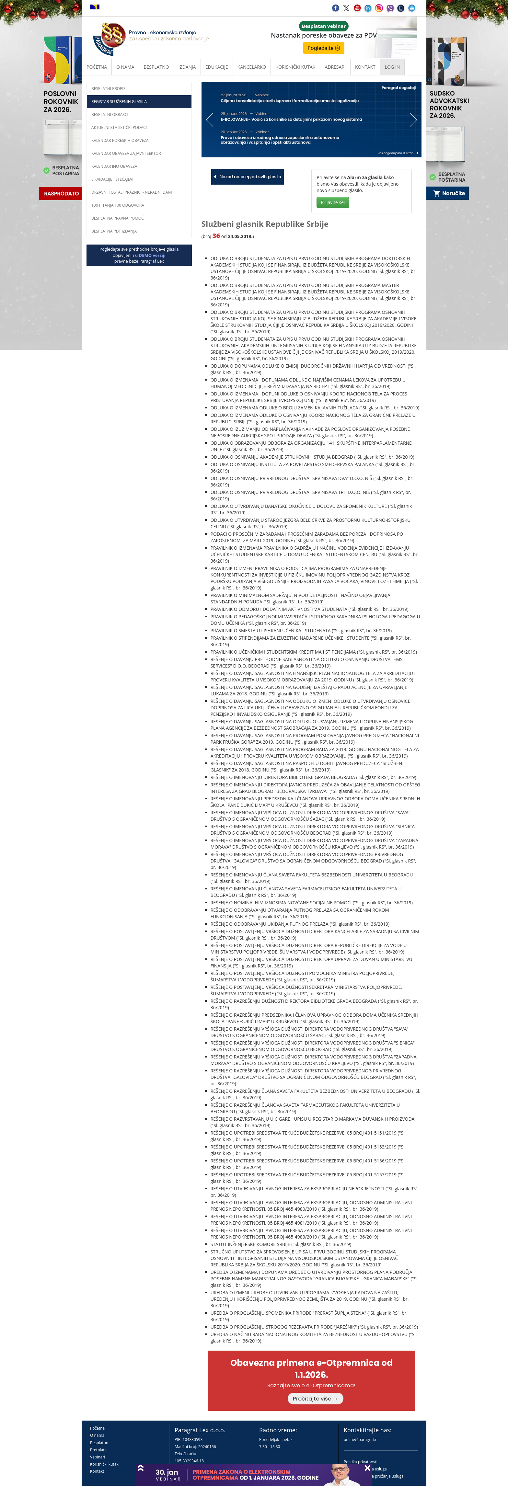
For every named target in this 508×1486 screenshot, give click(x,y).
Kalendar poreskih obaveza (120, 140)
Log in (392, 67)
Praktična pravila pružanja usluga (374, 1476)
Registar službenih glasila (119, 101)
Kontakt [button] (365, 67)
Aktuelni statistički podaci (119, 127)
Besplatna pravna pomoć (117, 218)
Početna (97, 67)
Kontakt (97, 1471)
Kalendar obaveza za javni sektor (126, 153)
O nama (125, 67)
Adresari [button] (335, 67)
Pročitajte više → (315, 1398)
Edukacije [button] (216, 67)
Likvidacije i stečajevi (112, 179)
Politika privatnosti (360, 1462)
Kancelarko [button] (251, 67)
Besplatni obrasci (109, 114)
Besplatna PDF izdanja (114, 231)
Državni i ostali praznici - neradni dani (131, 192)
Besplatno (156, 67)
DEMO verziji (152, 255)
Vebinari (97, 1457)
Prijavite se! (333, 202)
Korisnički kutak (104, 1464)
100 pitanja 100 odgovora (117, 205)
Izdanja (187, 67)
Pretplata (98, 1450)
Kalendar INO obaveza (114, 166)
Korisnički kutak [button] (295, 67)
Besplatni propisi (109, 88)
